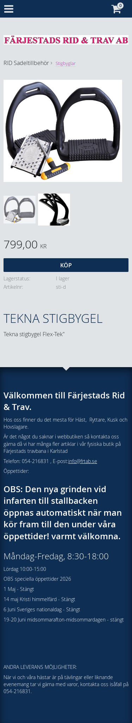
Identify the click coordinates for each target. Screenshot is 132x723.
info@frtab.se (82, 461)
